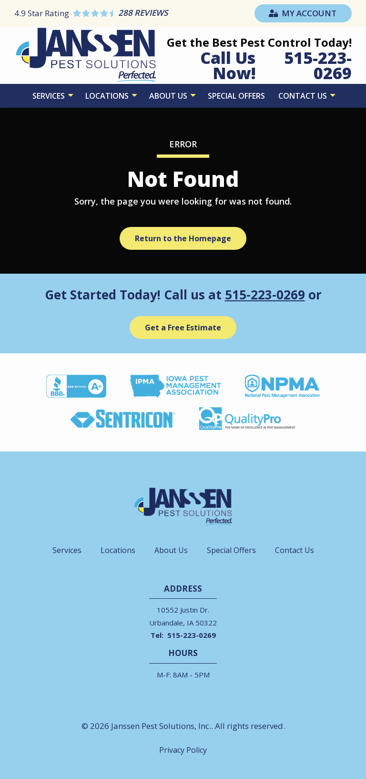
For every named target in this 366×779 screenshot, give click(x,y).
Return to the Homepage (183, 238)
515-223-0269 (265, 294)
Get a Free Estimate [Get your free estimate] (183, 327)
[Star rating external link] (98, 13)
